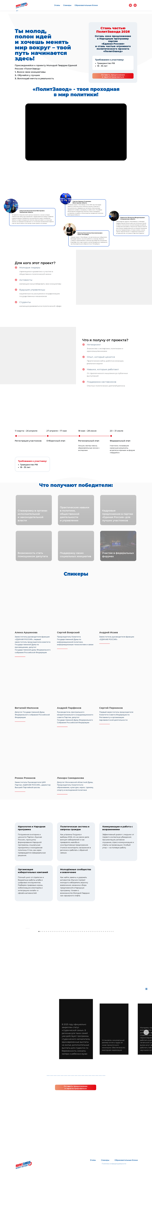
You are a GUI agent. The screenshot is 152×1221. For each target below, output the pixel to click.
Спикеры (67, 7)
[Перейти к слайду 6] (48, 989)
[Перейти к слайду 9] (54, 989)
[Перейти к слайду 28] (90, 989)
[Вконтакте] (135, 6)
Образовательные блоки (86, 7)
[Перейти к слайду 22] (78, 989)
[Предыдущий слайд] (25, 957)
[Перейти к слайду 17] (69, 989)
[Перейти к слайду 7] (50, 989)
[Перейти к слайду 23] (80, 989)
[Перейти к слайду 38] (109, 989)
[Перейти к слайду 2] (40, 989)
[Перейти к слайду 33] (99, 989)
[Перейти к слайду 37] (107, 989)
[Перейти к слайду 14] (63, 989)
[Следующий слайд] (127, 957)
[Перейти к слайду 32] (97, 989)
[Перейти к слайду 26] (86, 989)
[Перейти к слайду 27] (88, 989)
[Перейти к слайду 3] (42, 989)
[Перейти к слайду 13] (61, 989)
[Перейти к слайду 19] (73, 989)
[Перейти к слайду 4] (44, 989)
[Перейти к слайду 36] (105, 989)
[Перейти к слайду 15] (65, 989)
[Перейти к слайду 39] (111, 989)
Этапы (57, 7)
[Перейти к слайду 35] (103, 989)
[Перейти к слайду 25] (84, 989)
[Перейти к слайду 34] (101, 989)
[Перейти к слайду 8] (52, 989)
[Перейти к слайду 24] (82, 989)
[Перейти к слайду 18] (71, 989)
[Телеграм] (130, 6)
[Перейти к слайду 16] (67, 989)
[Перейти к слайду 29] (92, 989)
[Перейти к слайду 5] (46, 989)
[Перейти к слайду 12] (59, 989)
